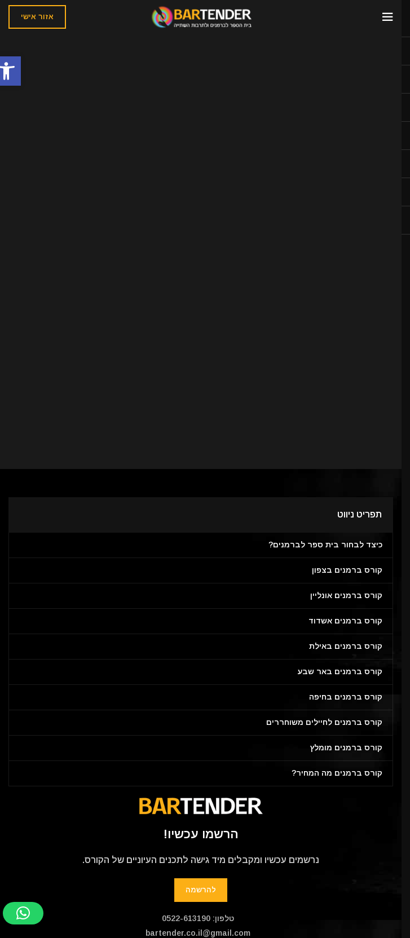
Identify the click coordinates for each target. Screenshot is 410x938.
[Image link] (201, 805)
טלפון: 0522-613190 (198, 918)
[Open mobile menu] (387, 17)
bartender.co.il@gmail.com (198, 932)
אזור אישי (37, 16)
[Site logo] (201, 16)
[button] (23, 913)
